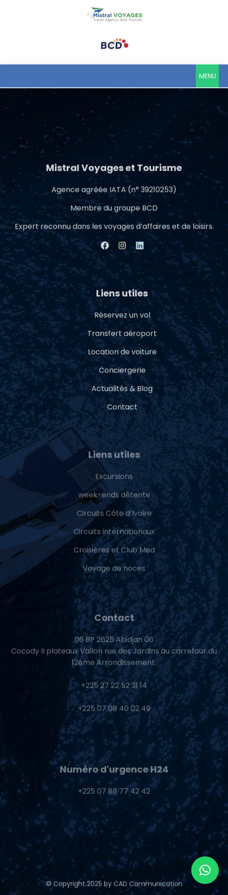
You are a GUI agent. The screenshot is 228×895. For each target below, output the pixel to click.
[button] (207, 75)
